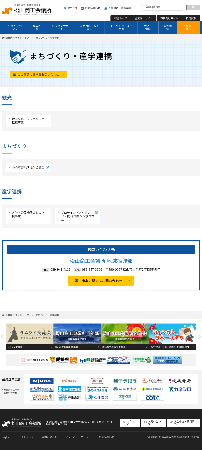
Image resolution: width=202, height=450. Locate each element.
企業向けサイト (144, 18)
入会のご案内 (188, 27)
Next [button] (199, 337)
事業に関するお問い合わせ (102, 280)
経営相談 (37, 27)
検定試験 (191, 18)
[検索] (164, 7)
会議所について (15, 27)
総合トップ (120, 18)
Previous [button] (2, 337)
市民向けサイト (169, 18)
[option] (29, 337)
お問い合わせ (92, 8)
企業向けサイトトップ (17, 37)
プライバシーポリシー (78, 437)
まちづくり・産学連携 (121, 27)
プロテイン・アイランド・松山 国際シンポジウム (77, 216)
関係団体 (168, 27)
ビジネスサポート (60, 27)
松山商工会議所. (170, 436)
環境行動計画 (49, 437)
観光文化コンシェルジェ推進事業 (28, 120)
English (6, 437)
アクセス (72, 8)
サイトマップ (26, 437)
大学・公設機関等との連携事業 (28, 214)
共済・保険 (148, 27)
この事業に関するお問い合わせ (38, 74)
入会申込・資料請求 (119, 8)
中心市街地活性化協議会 (28, 167)
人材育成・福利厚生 (89, 27)
